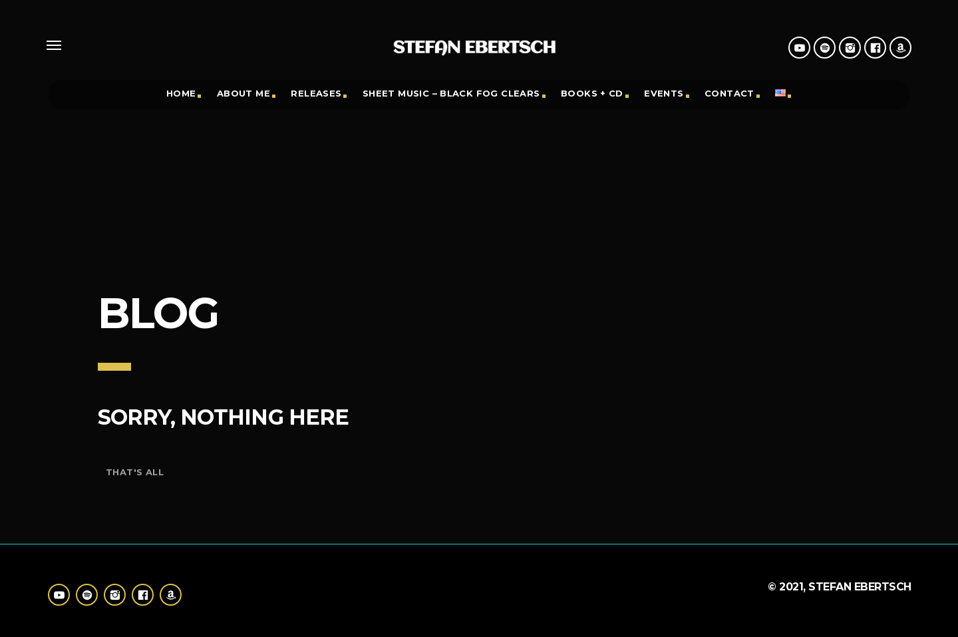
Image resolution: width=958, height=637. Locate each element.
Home (181, 93)
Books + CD (592, 93)
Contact (729, 93)
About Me (243, 93)
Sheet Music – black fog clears (451, 93)
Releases (316, 93)
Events (663, 93)
